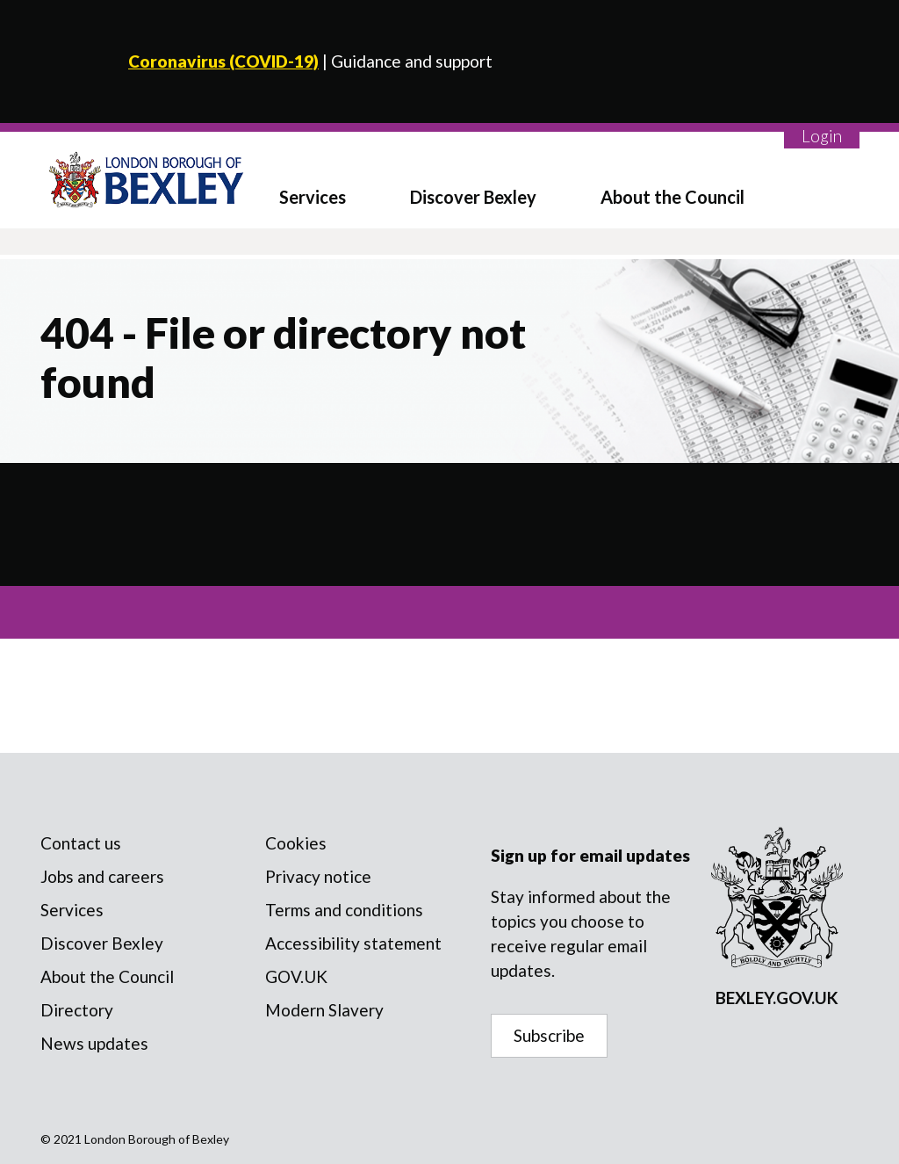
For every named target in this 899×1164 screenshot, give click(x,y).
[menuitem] (327, 180)
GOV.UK (296, 976)
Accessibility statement (353, 943)
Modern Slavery (324, 1010)
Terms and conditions (344, 910)
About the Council (672, 196)
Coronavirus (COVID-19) (223, 61)
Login (822, 136)
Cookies (296, 843)
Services (312, 196)
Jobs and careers (102, 876)
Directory (76, 1010)
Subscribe (549, 1035)
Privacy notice (318, 876)
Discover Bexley (473, 196)
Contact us (80, 843)
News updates (94, 1043)
